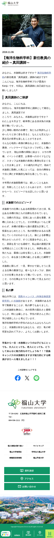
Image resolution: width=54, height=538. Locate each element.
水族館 (17, 301)
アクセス (29, 478)
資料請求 (29, 470)
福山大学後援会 (16, 451)
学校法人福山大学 (38, 451)
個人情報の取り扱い (15, 445)
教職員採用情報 (16, 457)
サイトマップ (38, 445)
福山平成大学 (38, 457)
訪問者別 (17, 535)
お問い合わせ (29, 486)
